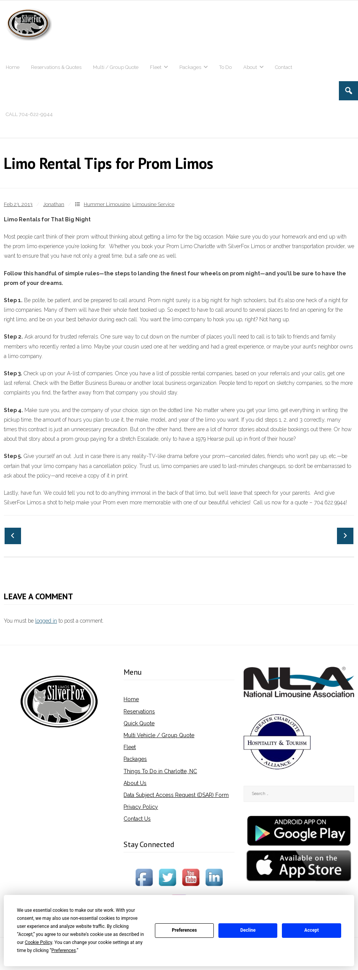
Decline (247, 930)
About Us (135, 783)
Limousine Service (153, 204)
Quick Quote (139, 723)
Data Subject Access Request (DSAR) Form (176, 795)
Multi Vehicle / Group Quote (159, 735)
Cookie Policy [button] (38, 942)
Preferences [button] (63, 950)
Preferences (184, 930)
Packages (135, 759)
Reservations (139, 711)
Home (131, 699)
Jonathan (53, 204)
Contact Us (137, 819)
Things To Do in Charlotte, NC (160, 771)
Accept (311, 930)
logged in (46, 621)
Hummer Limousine (107, 204)
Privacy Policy (141, 807)
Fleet (130, 747)
